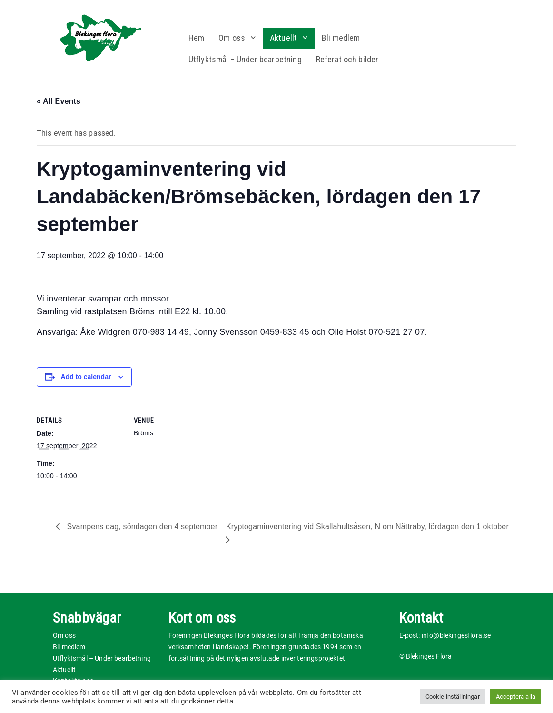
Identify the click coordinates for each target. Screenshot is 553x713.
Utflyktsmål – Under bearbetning (245, 59)
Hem (196, 38)
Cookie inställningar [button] (452, 696)
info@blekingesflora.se (456, 635)
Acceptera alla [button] (515, 696)
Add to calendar (86, 377)
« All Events (58, 101)
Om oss (231, 38)
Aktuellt (283, 38)
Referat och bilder (347, 59)
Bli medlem (341, 38)
